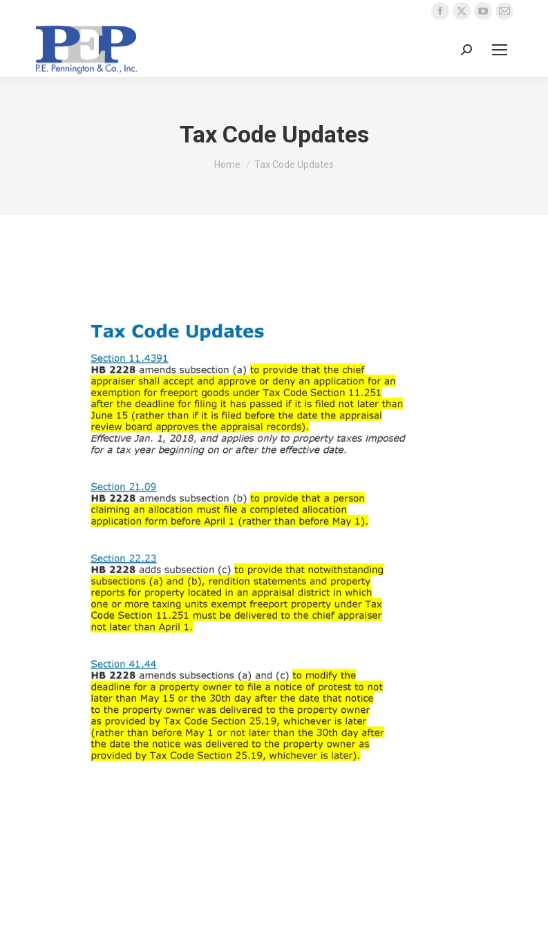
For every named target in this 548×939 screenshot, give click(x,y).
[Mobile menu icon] (499, 50)
